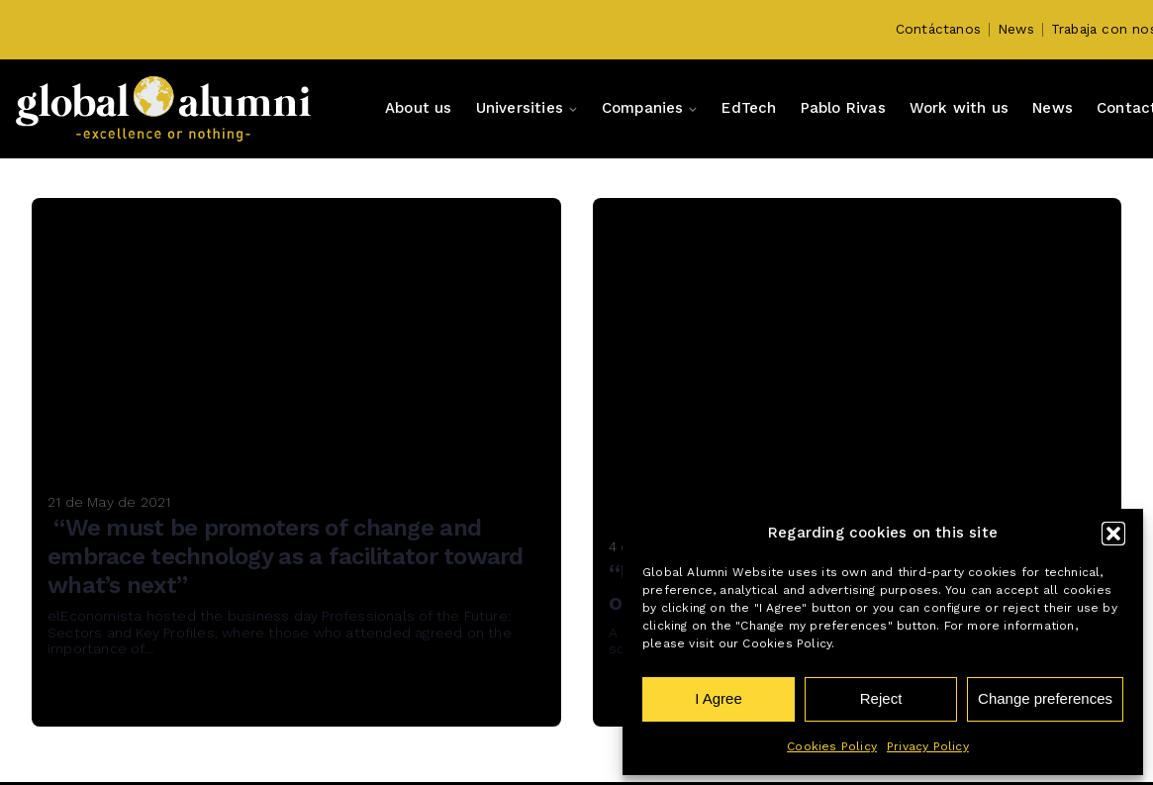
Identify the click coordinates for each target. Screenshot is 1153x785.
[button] (1113, 533)
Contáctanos (938, 29)
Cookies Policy (832, 746)
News (1016, 29)
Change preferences (1045, 698)
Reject (881, 698)
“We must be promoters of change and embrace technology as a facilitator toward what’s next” (286, 556)
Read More (106, 699)
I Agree (718, 698)
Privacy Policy (928, 746)
